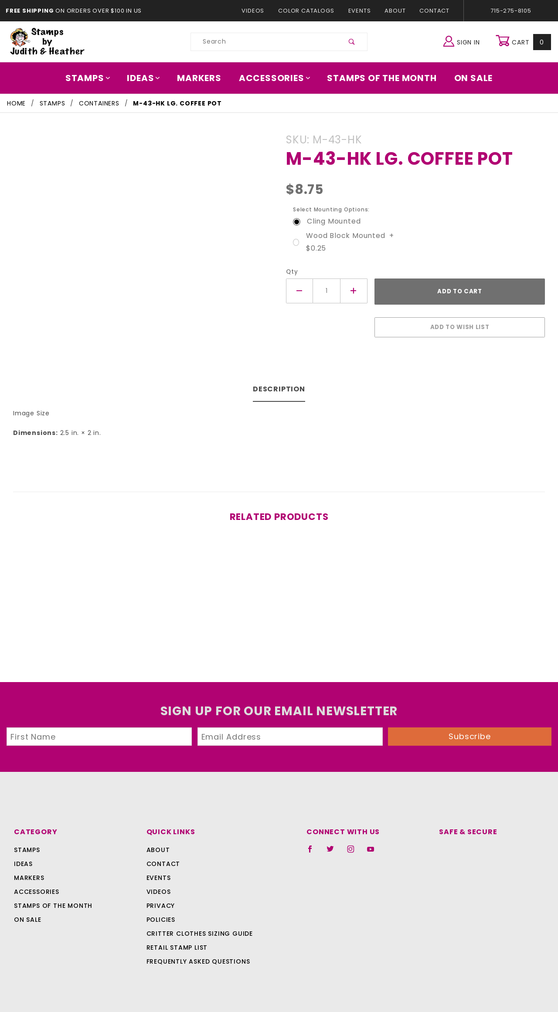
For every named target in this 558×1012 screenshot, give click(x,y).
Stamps (94, 78)
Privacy (160, 901)
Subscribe (470, 732)
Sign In (463, 40)
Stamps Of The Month (378, 78)
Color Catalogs (308, 10)
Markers (202, 78)
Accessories (275, 78)
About (394, 10)
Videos (257, 10)
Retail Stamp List (177, 943)
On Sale (467, 78)
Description (279, 384)
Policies (160, 915)
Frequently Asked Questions (196, 957)
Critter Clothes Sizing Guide (197, 929)
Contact (432, 10)
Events (359, 10)
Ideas (148, 78)
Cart (524, 41)
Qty (291, 271)
